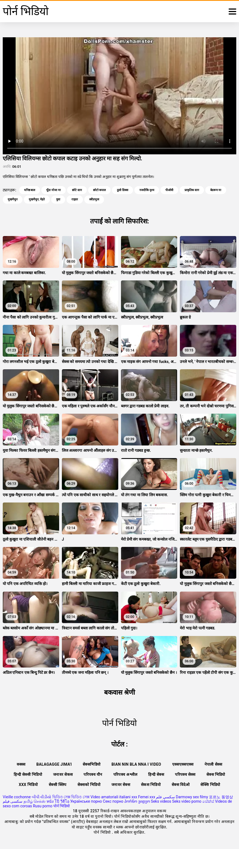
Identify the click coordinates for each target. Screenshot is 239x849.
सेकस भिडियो (151, 784)
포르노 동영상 (221, 797)
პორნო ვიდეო (137, 801)
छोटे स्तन (77, 190)
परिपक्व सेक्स (185, 774)
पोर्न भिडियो (61, 806)
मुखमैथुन (13, 199)
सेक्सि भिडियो (210, 784)
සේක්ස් (208, 801)
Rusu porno (42, 806)
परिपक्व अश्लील (125, 774)
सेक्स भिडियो (215, 774)
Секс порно (113, 801)
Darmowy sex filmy (192, 797)
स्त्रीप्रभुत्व (94, 199)
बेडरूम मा (215, 190)
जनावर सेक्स (120, 784)
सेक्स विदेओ (180, 784)
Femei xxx (146, 797)
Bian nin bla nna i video (136, 764)
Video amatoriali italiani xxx (113, 797)
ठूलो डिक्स (122, 190)
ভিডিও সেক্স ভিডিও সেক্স (71, 797)
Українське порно (86, 801)
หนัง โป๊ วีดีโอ (58, 801)
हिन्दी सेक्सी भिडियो (28, 774)
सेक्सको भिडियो (88, 784)
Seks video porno (186, 801)
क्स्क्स (21, 764)
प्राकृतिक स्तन (192, 190)
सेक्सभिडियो (91, 764)
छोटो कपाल (99, 190)
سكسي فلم (165, 797)
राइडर (74, 199)
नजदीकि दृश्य (146, 190)
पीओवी (169, 190)
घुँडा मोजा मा (53, 190)
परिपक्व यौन (92, 774)
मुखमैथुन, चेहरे (37, 199)
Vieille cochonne (17, 797)
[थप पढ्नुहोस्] (232, 11)
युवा (58, 199)
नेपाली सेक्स (213, 764)
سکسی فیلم (12, 801)
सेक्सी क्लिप (58, 784)
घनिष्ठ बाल (29, 190)
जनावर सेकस (63, 774)
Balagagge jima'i (54, 764)
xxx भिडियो (28, 784)
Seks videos (161, 801)
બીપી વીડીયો (41, 797)
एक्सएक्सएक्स (183, 764)
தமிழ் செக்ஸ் (34, 801)
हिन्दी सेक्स (156, 774)
